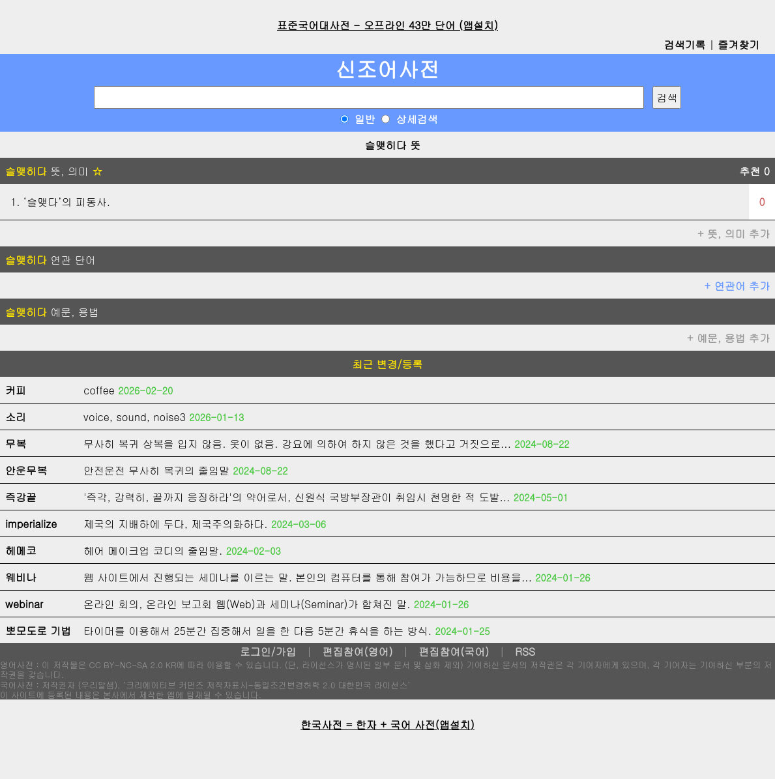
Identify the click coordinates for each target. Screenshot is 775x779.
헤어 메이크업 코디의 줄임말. (152, 550)
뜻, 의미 (53, 171)
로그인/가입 (268, 651)
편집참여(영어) (357, 651)
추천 (754, 171)
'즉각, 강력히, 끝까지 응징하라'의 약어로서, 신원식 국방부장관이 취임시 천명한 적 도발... (296, 497)
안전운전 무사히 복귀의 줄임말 (156, 470)
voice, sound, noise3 (134, 416)
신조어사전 (388, 68)
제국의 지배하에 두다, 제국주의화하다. (175, 523)
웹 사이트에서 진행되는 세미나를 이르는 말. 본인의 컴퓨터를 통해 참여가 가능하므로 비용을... (307, 577)
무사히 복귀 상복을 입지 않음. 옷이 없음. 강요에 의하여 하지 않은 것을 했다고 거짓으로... (297, 443)
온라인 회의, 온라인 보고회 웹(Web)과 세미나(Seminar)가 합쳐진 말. (247, 603)
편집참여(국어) (453, 651)
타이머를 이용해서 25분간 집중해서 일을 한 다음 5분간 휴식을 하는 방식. (257, 630)
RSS (525, 651)
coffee (99, 390)
